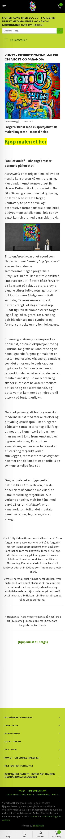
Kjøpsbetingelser (37, 791)
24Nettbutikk (38, 825)
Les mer (33, 816)
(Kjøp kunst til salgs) (33, 642)
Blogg (55, 795)
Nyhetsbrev (43, 795)
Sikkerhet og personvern (20, 795)
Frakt (22, 791)
